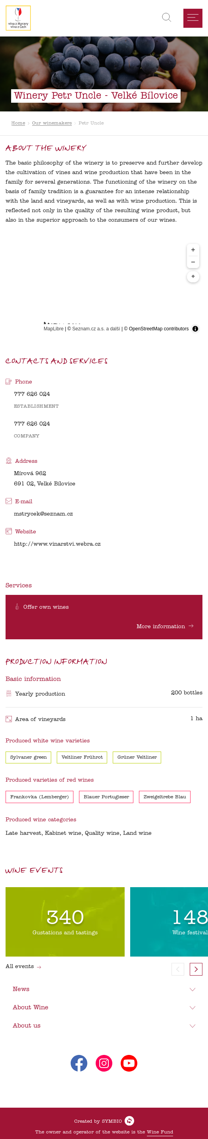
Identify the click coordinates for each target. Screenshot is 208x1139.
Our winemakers (52, 123)
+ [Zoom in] (193, 249)
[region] (104, 288)
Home (18, 123)
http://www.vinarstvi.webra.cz (57, 544)
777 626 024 (32, 394)
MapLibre (54, 329)
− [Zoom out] (193, 262)
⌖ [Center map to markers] (193, 277)
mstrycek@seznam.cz (43, 514)
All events (24, 967)
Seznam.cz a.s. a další (96, 329)
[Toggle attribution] (195, 329)
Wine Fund (160, 1132)
